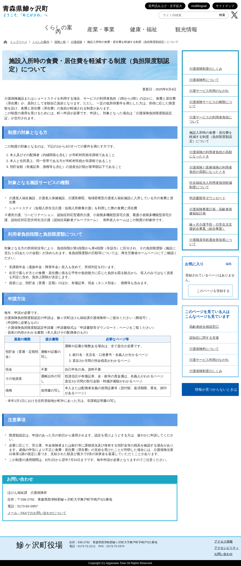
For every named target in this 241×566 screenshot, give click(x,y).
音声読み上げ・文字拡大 (165, 6)
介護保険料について (204, 349)
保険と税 (60, 42)
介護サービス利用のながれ (209, 360)
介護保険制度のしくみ (205, 371)
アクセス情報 (223, 541)
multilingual (199, 6)
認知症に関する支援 (204, 337)
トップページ (18, 42)
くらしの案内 (40, 42)
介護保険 (76, 42)
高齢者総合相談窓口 (204, 327)
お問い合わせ (223, 554)
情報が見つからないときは (216, 389)
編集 (229, 263)
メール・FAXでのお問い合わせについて (36, 513)
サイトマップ (225, 6)
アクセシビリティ (226, 548)
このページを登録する (213, 291)
